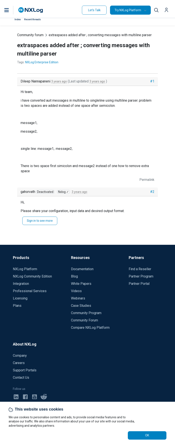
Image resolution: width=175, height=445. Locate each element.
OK (147, 435)
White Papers (81, 284)
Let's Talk (94, 10)
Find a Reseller (140, 269)
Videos (76, 291)
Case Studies (81, 306)
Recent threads (32, 19)
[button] (11, 10)
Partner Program (141, 276)
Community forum (30, 35)
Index (18, 19)
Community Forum (84, 320)
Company (20, 356)
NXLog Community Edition (32, 276)
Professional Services (30, 291)
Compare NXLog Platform (90, 328)
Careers (19, 363)
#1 (152, 81)
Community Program (86, 313)
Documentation (82, 269)
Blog (74, 276)
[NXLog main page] (31, 10)
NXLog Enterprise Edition (41, 62)
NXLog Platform (25, 269)
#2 (152, 192)
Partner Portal (139, 284)
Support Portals (24, 370)
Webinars (78, 298)
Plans (17, 306)
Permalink (146, 180)
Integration (21, 284)
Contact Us (21, 377)
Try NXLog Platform (128, 10)
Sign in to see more (40, 220)
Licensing (20, 298)
